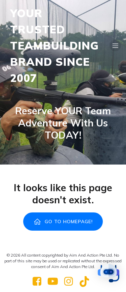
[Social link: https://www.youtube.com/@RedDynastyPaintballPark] (55, 281)
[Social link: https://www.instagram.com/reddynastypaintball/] (71, 281)
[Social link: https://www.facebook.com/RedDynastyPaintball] (39, 281)
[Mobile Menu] (115, 45)
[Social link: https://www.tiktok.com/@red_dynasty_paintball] (87, 281)
